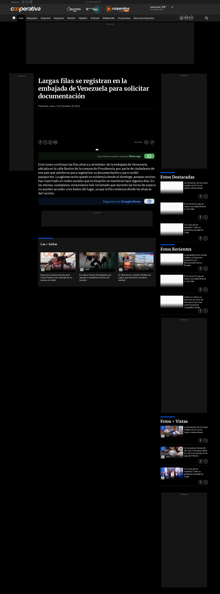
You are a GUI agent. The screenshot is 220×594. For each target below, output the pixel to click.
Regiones (59, 18)
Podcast (95, 18)
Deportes (46, 18)
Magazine (32, 18)
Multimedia (109, 18)
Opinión (83, 18)
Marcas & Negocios (144, 18)
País (21, 18)
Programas (124, 18)
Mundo (71, 18)
